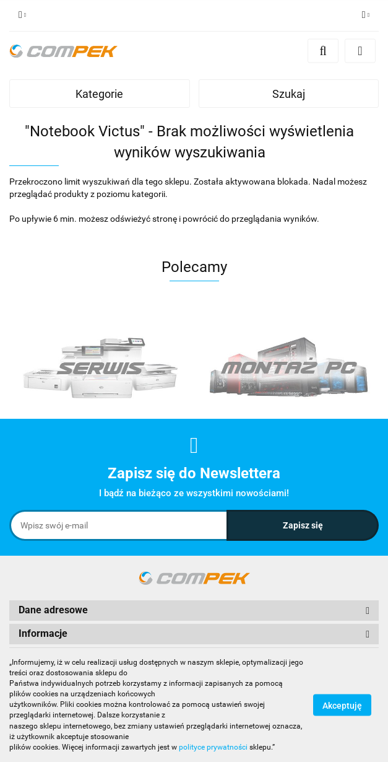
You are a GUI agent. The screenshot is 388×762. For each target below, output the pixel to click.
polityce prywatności (213, 747)
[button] (194, 610)
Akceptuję (342, 705)
